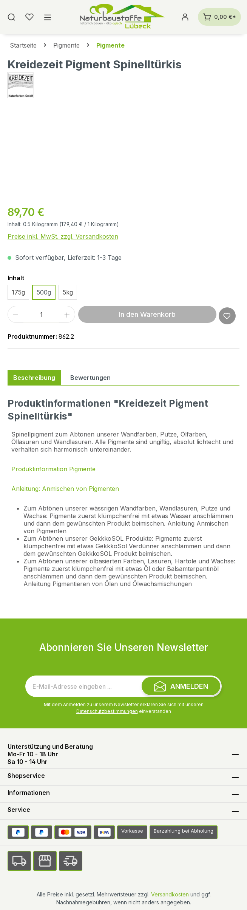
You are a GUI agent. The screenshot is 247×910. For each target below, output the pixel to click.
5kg (68, 292)
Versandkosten (170, 894)
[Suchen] (11, 17)
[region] (123, 155)
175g (18, 292)
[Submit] (181, 686)
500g (44, 292)
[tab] (34, 377)
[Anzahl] (41, 314)
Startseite (23, 45)
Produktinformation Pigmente (53, 469)
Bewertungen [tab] (90, 377)
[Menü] (48, 17)
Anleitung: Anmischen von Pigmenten (65, 488)
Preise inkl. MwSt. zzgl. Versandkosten (63, 236)
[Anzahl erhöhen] (67, 314)
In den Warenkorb (147, 314)
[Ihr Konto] (185, 17)
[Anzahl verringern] (15, 314)
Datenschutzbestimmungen (107, 711)
